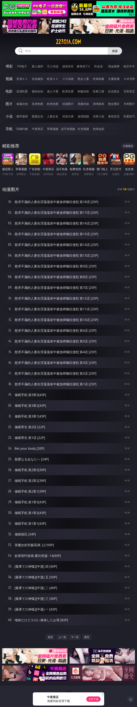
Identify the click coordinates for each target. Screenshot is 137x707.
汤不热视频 (68, 129)
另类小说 (98, 116)
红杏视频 (83, 129)
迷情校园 (83, 116)
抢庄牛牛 (129, 66)
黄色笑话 (114, 116)
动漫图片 (68, 104)
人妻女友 (52, 116)
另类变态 (129, 91)
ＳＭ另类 (129, 79)
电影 (9, 91)
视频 (9, 78)
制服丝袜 (83, 91)
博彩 (9, 66)
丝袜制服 (98, 79)
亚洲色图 (37, 104)
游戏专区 (68, 66)
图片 (9, 103)
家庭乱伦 (37, 116)
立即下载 (93, 699)
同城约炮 (22, 129)
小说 (9, 116)
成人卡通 (52, 91)
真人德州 (37, 66)
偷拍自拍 (37, 91)
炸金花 (98, 66)
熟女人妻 (83, 79)
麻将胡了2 (83, 66)
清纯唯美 (98, 104)
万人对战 (52, 66)
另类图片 (129, 104)
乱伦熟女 (114, 91)
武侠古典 (68, 116)
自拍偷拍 (37, 79)
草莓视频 (52, 129)
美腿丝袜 (83, 104)
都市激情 (22, 116)
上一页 (62, 637)
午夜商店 (37, 129)
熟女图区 (114, 104)
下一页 (74, 637)
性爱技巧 (129, 116)
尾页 (86, 637)
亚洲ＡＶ (22, 79)
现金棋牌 (114, 66)
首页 (50, 637)
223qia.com (68, 41)
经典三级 (98, 91)
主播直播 (114, 79)
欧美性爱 (68, 91)
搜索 (115, 51)
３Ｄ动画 (68, 79)
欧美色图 (52, 104)
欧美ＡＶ (52, 79)
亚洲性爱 (22, 91)
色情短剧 (98, 129)
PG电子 (22, 66)
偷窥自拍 (22, 104)
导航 (9, 128)
